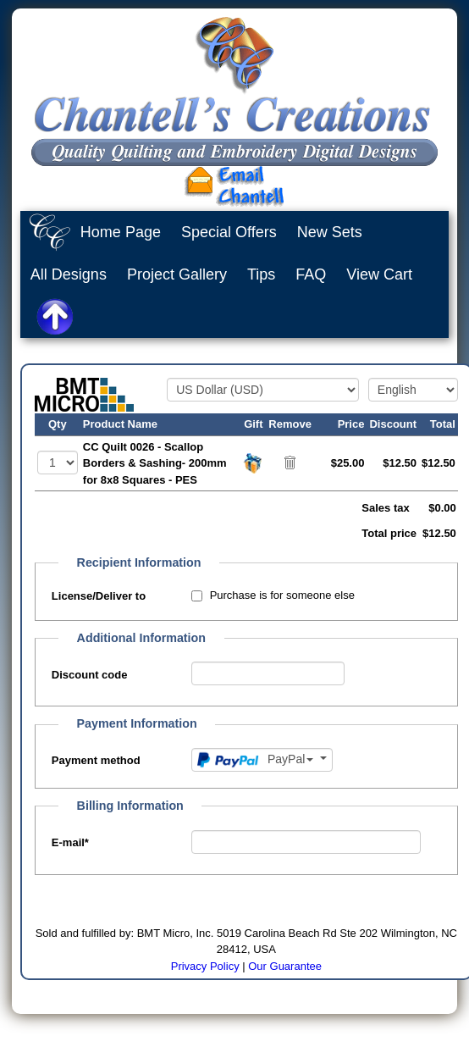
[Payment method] (262, 760)
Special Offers (229, 232)
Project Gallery (177, 274)
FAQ (310, 274)
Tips (261, 274)
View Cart (379, 274)
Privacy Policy (205, 966)
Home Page (120, 232)
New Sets (329, 232)
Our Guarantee (285, 966)
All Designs (68, 274)
